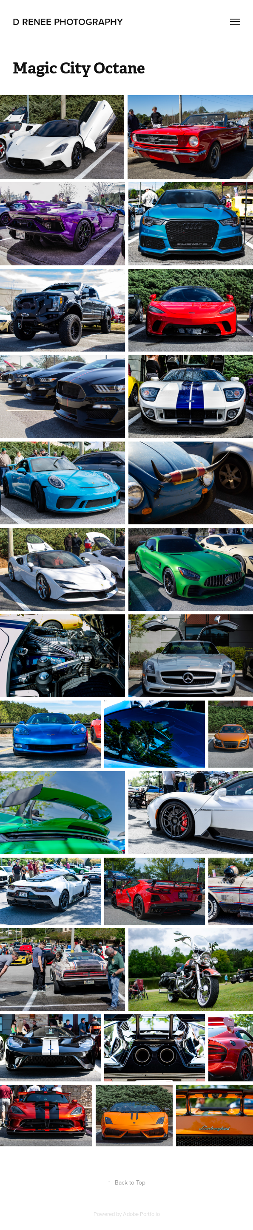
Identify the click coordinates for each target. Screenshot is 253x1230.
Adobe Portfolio (141, 1214)
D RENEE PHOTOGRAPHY (68, 21)
